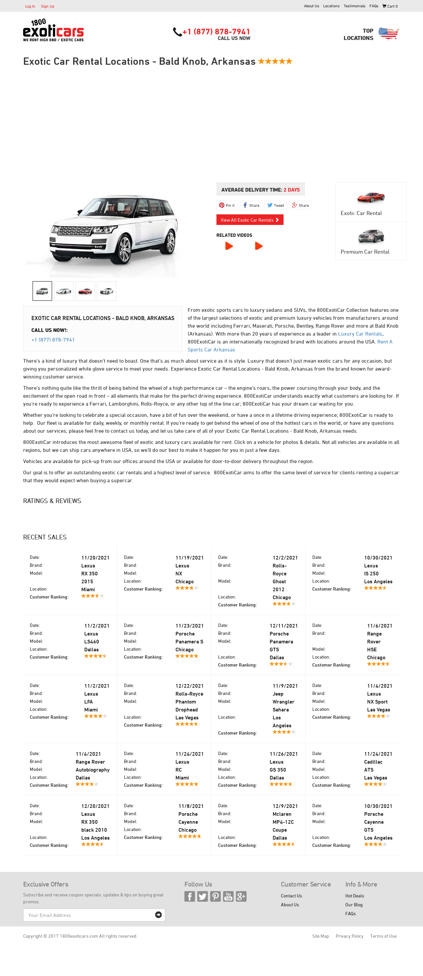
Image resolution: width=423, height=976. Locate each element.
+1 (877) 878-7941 (216, 31)
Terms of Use (383, 936)
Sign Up (47, 6)
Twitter (202, 896)
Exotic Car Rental (361, 213)
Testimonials (354, 5)
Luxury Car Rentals (360, 334)
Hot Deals (354, 895)
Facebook (189, 896)
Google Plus (241, 896)
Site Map (320, 936)
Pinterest (215, 896)
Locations (331, 5)
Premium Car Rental (365, 251)
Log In (30, 6)
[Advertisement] (211, 124)
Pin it (230, 205)
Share (254, 205)
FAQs (373, 5)
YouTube (228, 896)
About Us (311, 5)
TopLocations (358, 34)
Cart (390, 6)
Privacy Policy (350, 936)
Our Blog (354, 904)
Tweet (279, 205)
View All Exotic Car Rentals (250, 220)
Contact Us (291, 895)
